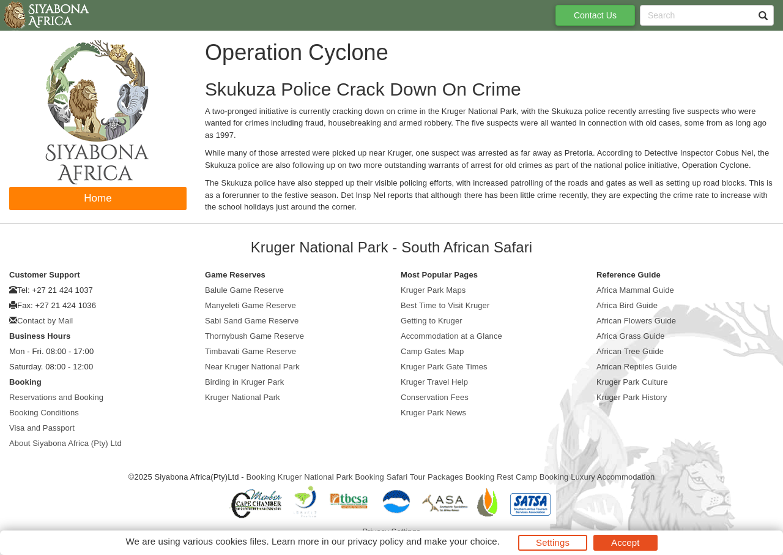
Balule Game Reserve (244, 290)
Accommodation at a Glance (451, 336)
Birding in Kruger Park (244, 382)
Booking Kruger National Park (299, 476)
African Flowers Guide (636, 320)
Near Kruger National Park (252, 366)
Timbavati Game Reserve (250, 351)
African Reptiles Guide (636, 366)
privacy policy (375, 541)
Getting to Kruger (431, 320)
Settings (553, 542)
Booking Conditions (44, 412)
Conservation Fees (435, 397)
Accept (625, 542)
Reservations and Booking (56, 397)
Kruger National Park (242, 397)
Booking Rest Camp (501, 476)
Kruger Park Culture (632, 382)
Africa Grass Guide (630, 336)
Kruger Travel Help (434, 382)
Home (98, 198)
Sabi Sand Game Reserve (252, 320)
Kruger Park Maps (433, 290)
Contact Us (595, 15)
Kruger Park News (433, 412)
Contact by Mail (45, 320)
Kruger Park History (631, 397)
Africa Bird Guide (627, 305)
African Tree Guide (630, 351)
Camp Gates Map (432, 351)
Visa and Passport (42, 427)
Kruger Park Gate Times (444, 366)
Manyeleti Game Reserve (250, 305)
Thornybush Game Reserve (254, 336)
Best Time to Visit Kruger (445, 305)
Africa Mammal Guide (635, 290)
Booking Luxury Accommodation (597, 476)
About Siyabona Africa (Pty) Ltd (65, 443)
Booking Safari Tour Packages (409, 476)
